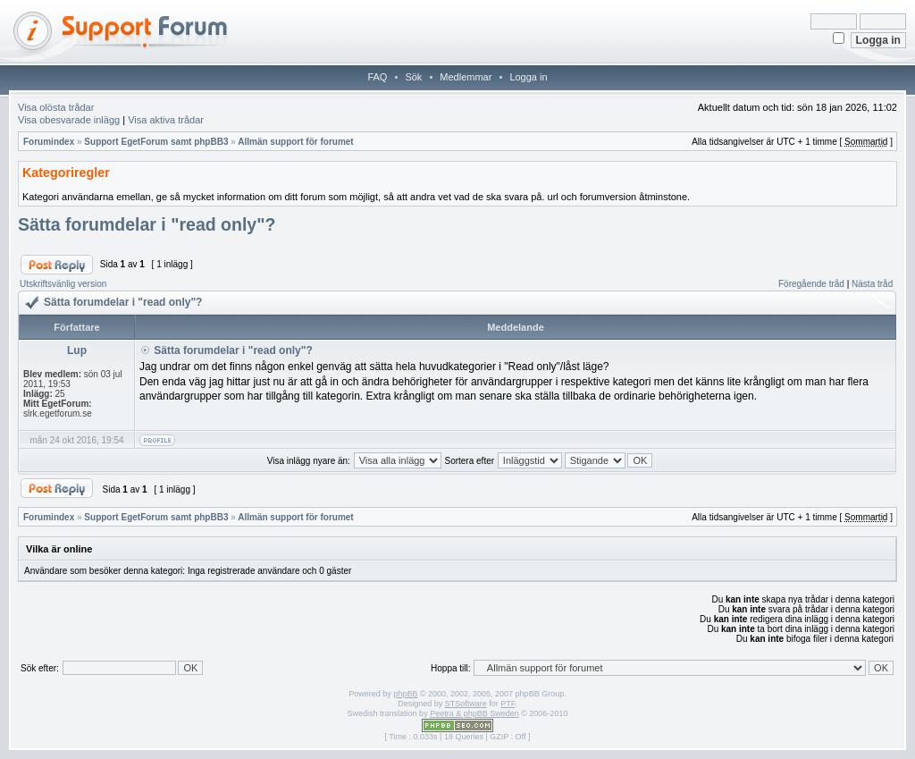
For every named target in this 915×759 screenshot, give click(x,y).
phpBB (405, 693)
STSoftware (466, 703)
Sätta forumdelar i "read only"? (146, 224)
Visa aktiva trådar (166, 119)
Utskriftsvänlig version (63, 284)
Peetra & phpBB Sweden (474, 713)
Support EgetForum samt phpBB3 (156, 142)
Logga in (528, 77)
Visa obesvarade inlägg (69, 119)
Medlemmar (465, 77)
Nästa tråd (872, 284)
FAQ (377, 77)
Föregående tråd (811, 284)
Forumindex (48, 142)
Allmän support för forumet (295, 142)
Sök (413, 77)
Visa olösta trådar (56, 107)
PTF (507, 703)
